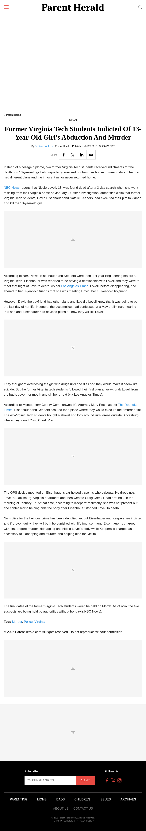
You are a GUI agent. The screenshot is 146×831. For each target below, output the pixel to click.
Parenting (18, 799)
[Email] (91, 154)
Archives (128, 799)
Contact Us (83, 808)
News (73, 120)
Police (28, 622)
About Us (61, 808)
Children (82, 799)
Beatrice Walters (44, 146)
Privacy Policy (85, 821)
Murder (17, 622)
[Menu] (6, 7)
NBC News (12, 187)
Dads (60, 799)
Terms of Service (62, 821)
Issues (105, 799)
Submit (85, 780)
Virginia (39, 622)
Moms (42, 799)
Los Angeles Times (74, 286)
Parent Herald (13, 114)
